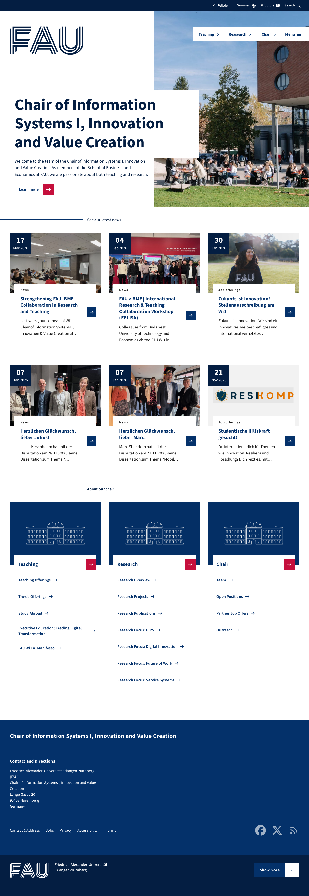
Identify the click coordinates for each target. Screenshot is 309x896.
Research (152, 565)
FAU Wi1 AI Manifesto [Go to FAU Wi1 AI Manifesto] (36, 649)
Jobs (50, 830)
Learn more (29, 189)
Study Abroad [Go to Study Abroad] (30, 615)
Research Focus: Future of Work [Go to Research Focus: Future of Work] (144, 665)
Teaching (206, 34)
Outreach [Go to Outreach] (224, 631)
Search (293, 5)
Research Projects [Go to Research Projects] (132, 598)
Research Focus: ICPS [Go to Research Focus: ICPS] (135, 631)
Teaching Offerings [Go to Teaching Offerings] (34, 581)
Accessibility (87, 830)
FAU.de (220, 5)
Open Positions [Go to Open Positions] (229, 598)
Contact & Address (25, 830)
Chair (266, 34)
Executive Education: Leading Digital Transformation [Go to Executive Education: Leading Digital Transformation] (50, 632)
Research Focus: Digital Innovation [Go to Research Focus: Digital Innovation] (147, 648)
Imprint (109, 830)
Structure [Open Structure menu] (270, 5)
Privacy (65, 830)
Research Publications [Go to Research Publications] (136, 615)
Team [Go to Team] (221, 581)
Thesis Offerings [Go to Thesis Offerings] (32, 598)
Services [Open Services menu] (246, 5)
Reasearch (237, 34)
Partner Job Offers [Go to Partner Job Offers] (232, 615)
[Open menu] (293, 34)
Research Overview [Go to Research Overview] (133, 581)
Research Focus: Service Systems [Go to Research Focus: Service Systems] (145, 681)
